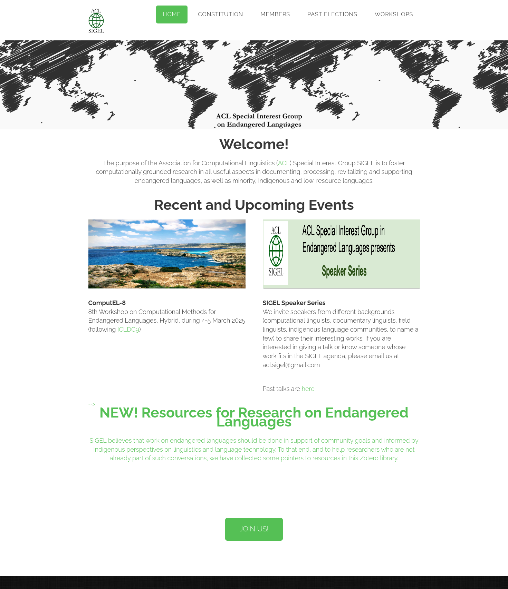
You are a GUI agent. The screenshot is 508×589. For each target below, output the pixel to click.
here (308, 388)
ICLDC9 (128, 329)
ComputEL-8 (107, 302)
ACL (284, 163)
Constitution (220, 14)
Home (172, 14)
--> (91, 404)
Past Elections (332, 14)
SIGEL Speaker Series (294, 302)
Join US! (253, 529)
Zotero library (378, 458)
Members (275, 14)
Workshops (394, 14)
